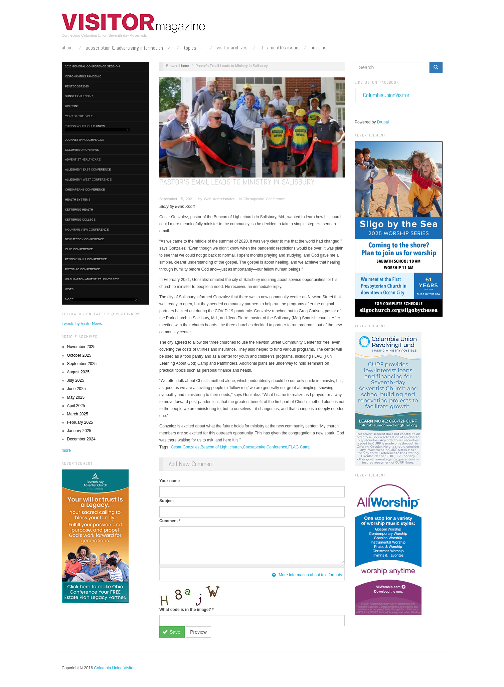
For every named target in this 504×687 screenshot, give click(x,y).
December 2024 (81, 439)
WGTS (69, 289)
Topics (194, 48)
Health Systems (78, 199)
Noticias (319, 47)
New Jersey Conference (84, 239)
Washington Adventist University (92, 279)
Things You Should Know (97, 127)
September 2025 (82, 363)
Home (184, 66)
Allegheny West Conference (88, 179)
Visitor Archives (232, 47)
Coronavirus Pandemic (83, 76)
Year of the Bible (79, 116)
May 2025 (76, 397)
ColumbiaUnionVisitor (386, 95)
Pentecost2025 (77, 86)
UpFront (72, 106)
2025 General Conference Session (92, 66)
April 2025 (76, 405)
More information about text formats (307, 575)
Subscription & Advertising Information (128, 48)
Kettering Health (79, 209)
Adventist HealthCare (83, 159)
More (101, 299)
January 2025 (79, 430)
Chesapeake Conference (85, 189)
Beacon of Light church (221, 447)
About (67, 47)
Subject (166, 500)
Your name (169, 480)
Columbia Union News (82, 149)
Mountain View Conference (87, 229)
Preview (198, 632)
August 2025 (78, 372)
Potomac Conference (82, 269)
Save (171, 632)
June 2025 (76, 388)
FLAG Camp (299, 447)
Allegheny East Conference (88, 169)
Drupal (383, 122)
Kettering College (80, 219)
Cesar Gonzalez (185, 447)
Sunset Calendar (79, 96)
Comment (169, 521)
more (66, 450)
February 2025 (80, 422)
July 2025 (75, 380)
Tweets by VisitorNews (82, 323)
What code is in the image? (186, 609)
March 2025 (77, 414)
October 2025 (79, 355)
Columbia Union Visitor (114, 668)
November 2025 (81, 346)
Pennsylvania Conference (86, 259)
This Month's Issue (279, 47)
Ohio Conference (79, 249)
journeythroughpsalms (85, 139)
